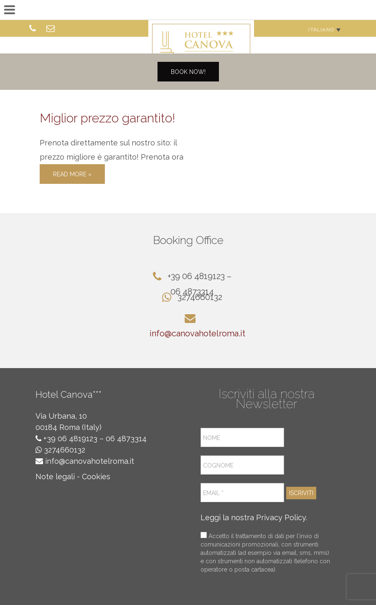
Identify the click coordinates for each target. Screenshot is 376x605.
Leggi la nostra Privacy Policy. (254, 517)
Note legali (55, 476)
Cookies (96, 476)
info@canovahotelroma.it (197, 333)
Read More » (72, 174)
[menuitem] (324, 29)
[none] (324, 29)
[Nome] (242, 437)
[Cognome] (242, 465)
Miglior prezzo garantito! (107, 118)
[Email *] (242, 492)
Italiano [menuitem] (321, 30)
